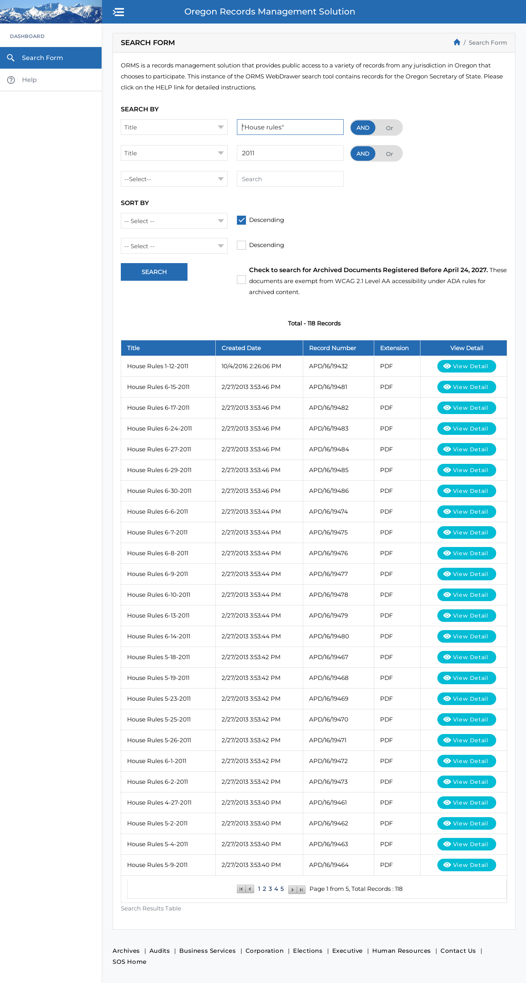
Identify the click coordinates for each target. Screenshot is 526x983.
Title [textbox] (130, 127)
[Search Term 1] (290, 127)
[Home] (456, 41)
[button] (119, 12)
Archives (126, 950)
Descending (266, 219)
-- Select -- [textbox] (139, 221)
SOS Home (130, 961)
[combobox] (174, 127)
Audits (159, 950)
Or (389, 128)
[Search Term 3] (290, 179)
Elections (307, 950)
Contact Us (458, 950)
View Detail (470, 366)
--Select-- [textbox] (137, 179)
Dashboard (27, 36)
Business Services (207, 950)
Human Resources (401, 950)
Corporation (265, 950)
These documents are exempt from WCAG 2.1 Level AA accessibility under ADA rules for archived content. (378, 281)
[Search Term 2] (290, 153)
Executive (347, 950)
